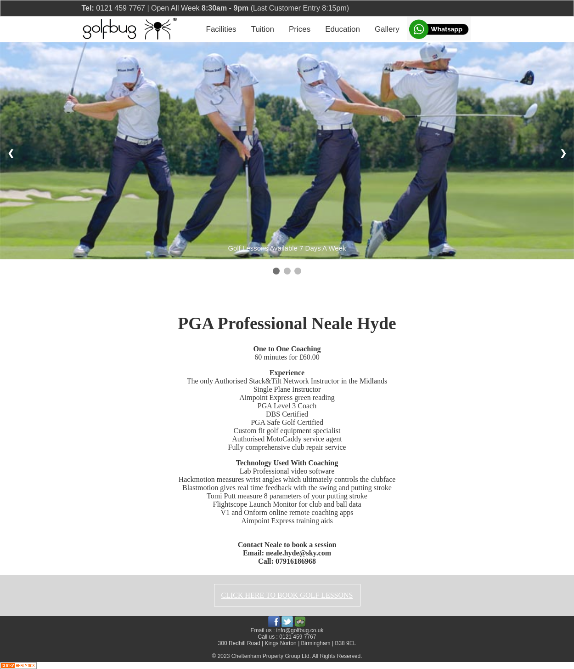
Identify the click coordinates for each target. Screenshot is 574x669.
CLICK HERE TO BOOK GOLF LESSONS (287, 595)
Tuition (262, 29)
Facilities (221, 29)
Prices (299, 29)
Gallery (387, 29)
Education (342, 29)
